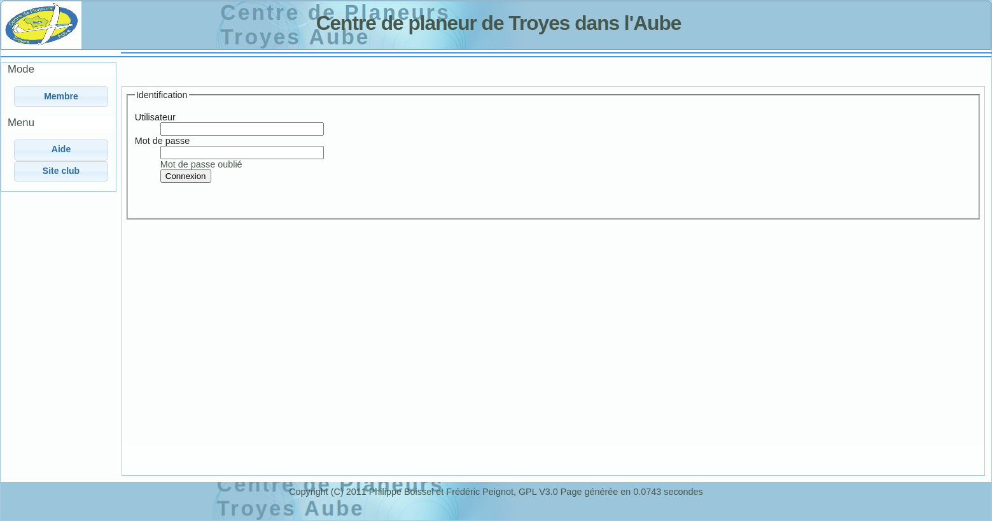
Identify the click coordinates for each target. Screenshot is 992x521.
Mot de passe (162, 141)
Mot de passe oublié (201, 164)
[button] (61, 96)
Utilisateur (155, 117)
